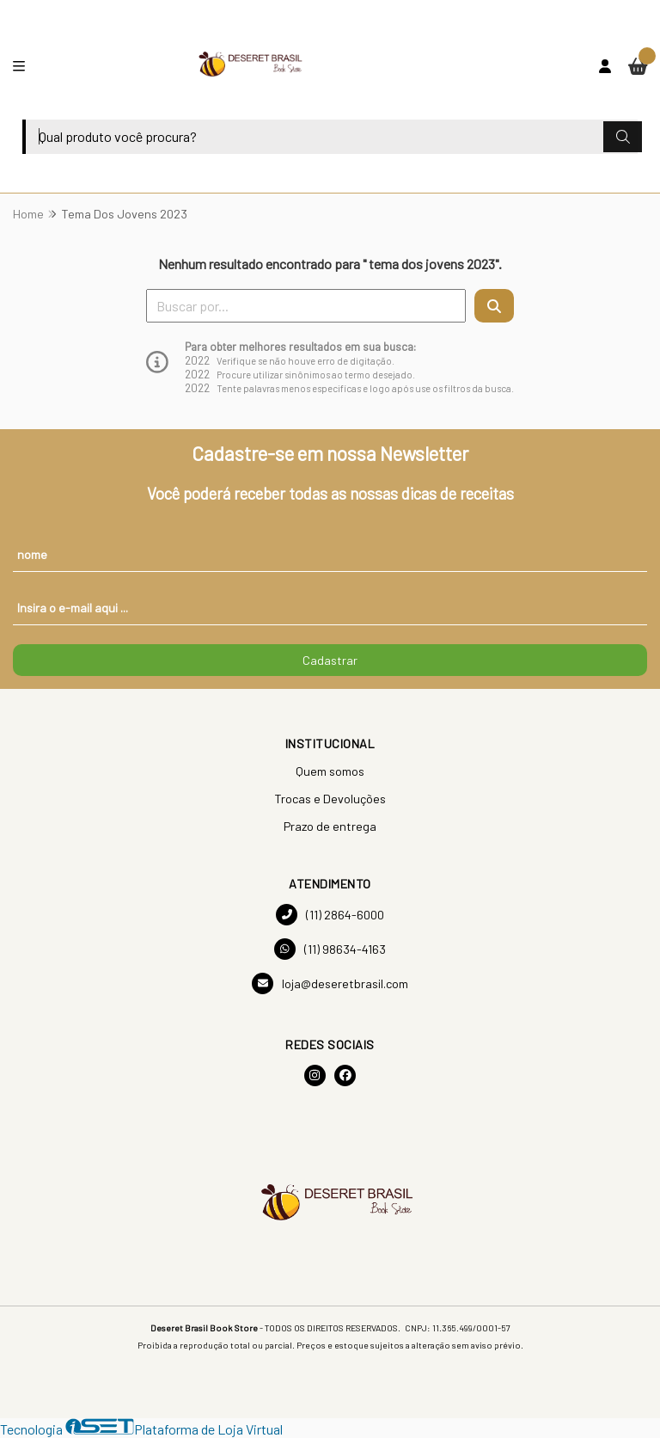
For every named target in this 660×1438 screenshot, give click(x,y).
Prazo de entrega (330, 826)
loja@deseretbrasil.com (330, 983)
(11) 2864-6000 (330, 914)
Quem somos (330, 771)
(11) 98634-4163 (330, 949)
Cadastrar (330, 660)
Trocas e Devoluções (330, 798)
